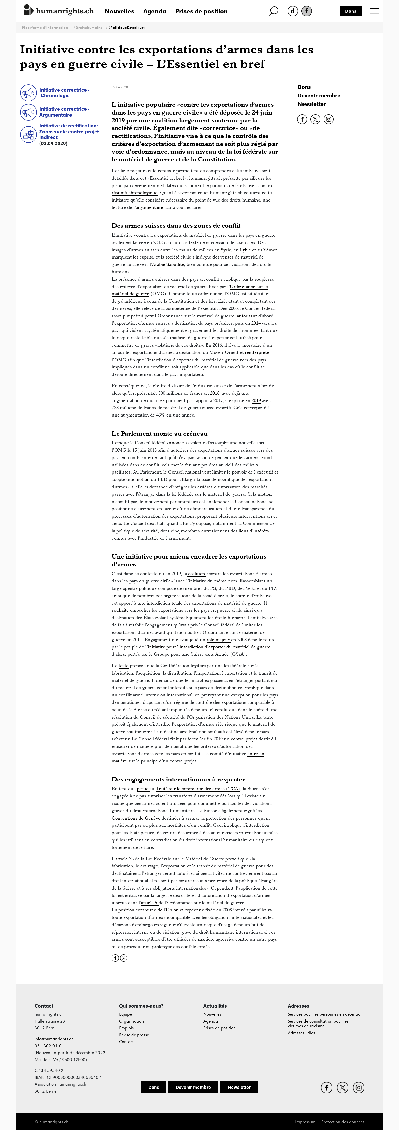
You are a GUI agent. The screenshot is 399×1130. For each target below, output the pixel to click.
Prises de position (201, 11)
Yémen (270, 250)
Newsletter (311, 104)
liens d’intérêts (253, 531)
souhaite (121, 610)
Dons (351, 11)
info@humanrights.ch (54, 1039)
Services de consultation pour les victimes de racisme (318, 1024)
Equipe (125, 1014)
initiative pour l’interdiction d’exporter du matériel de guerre (209, 647)
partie (143, 788)
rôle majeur (219, 639)
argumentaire (149, 207)
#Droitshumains (88, 28)
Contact (126, 1042)
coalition (196, 573)
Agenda (154, 11)
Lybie (245, 250)
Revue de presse (134, 1035)
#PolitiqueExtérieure (127, 28)
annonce (175, 443)
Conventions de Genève (137, 818)
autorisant (247, 316)
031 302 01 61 (49, 1046)
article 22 (124, 859)
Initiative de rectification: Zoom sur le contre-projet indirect (69, 131)
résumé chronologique (135, 192)
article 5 (150, 902)
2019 (256, 400)
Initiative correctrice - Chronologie (64, 93)
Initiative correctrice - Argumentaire (64, 112)
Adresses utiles (301, 1033)
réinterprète (257, 352)
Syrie (226, 250)
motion (142, 479)
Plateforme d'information (45, 28)
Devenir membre (318, 95)
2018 (214, 393)
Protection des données (342, 1122)
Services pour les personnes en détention (325, 1014)
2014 (256, 323)
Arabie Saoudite (168, 264)
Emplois (126, 1028)
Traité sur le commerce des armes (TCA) (198, 788)
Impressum (305, 1122)
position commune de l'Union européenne (161, 910)
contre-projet (244, 739)
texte (124, 665)
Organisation (131, 1021)
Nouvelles (119, 11)
